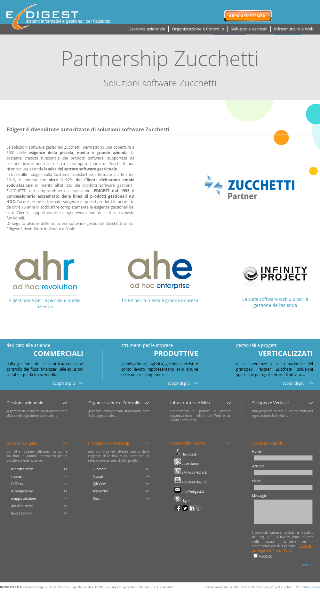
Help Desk (185, 454)
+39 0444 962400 (190, 473)
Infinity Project (270, 587)
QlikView (99, 483)
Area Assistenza (247, 16)
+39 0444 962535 (190, 482)
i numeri (17, 476)
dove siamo (186, 463)
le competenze (22, 491)
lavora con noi (21, 513)
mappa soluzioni (23, 498)
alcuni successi (22, 506)
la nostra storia (22, 469)
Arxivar (98, 476)
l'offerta (17, 483)
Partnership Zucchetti (160, 58)
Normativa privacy (308, 587)
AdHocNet (100, 491)
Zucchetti (100, 469)
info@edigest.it (189, 491)
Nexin (97, 498)
